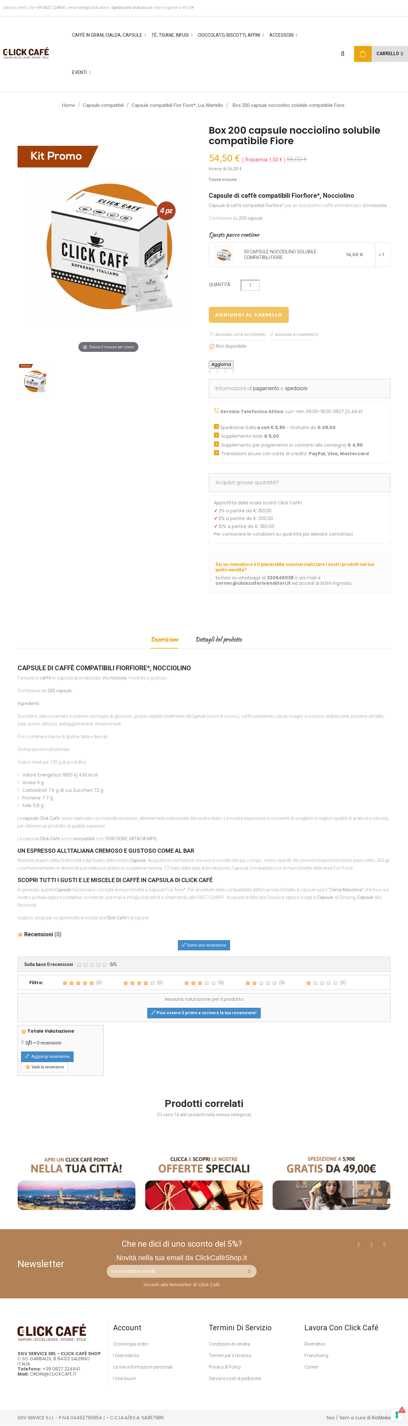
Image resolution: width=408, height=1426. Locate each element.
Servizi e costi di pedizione (235, 1378)
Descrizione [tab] (164, 639)
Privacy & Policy (225, 1367)
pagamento (266, 388)
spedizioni (296, 388)
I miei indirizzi (126, 1355)
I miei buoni (124, 1378)
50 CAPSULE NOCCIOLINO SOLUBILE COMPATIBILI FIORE (280, 254)
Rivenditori (314, 1344)
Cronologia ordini (130, 1344)
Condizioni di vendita (229, 1344)
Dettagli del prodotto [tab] (218, 639)
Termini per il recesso (230, 1355)
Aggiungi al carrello (248, 315)
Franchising (316, 1355)
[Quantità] (250, 285)
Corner (311, 1367)
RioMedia (381, 1417)
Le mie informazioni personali (142, 1367)
